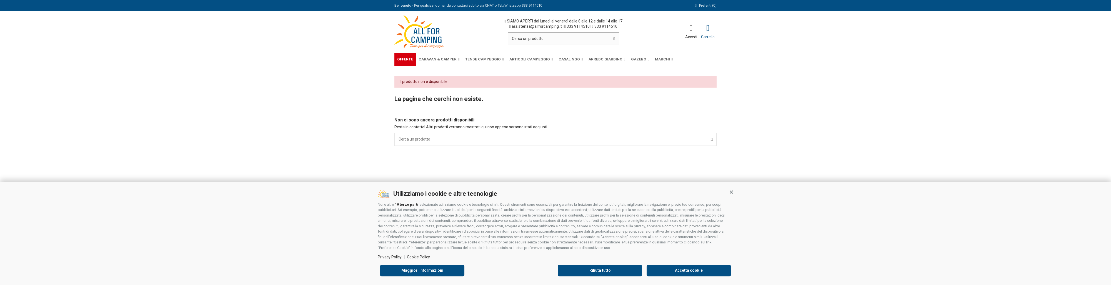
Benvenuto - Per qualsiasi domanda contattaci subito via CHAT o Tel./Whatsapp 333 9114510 (468, 5)
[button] (731, 192)
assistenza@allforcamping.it (535, 26)
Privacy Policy (390, 257)
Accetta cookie (689, 270)
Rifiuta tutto (600, 270)
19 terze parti (406, 204)
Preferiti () (705, 5)
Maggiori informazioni (422, 270)
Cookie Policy (418, 257)
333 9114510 (577, 26)
